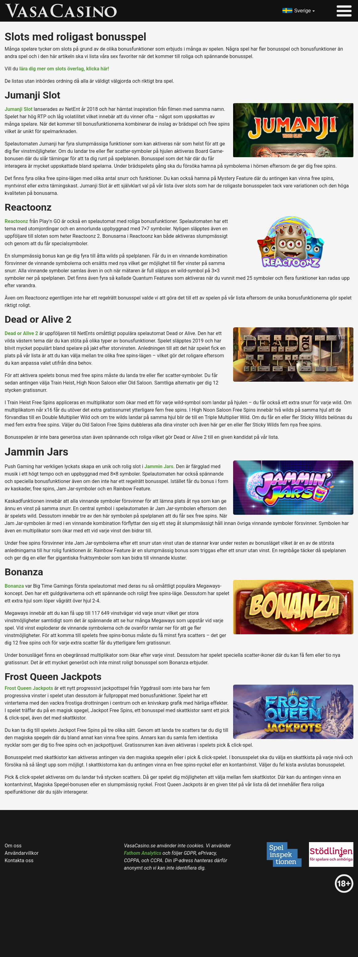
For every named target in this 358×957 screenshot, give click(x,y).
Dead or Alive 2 (21, 333)
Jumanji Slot (18, 109)
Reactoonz (16, 221)
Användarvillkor (22, 853)
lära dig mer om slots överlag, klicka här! (64, 69)
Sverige (302, 10)
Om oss (13, 846)
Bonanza (14, 586)
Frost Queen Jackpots (29, 688)
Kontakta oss (19, 860)
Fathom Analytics (142, 853)
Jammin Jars (158, 466)
